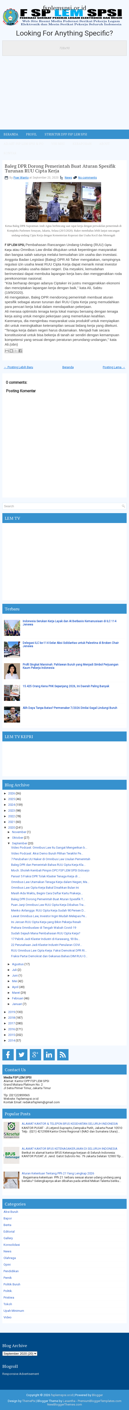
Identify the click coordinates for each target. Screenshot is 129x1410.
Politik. (8, 1291)
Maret (16, 992)
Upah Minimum (14, 1310)
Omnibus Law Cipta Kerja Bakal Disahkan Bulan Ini (45, 887)
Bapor (8, 1218)
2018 (11, 1017)
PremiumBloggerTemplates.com (99, 1401)
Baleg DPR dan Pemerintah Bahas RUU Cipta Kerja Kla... (48, 864)
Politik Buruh (12, 1284)
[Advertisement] (64, 94)
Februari (17, 998)
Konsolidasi (12, 1245)
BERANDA (11, 134)
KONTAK (10, 153)
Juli (14, 970)
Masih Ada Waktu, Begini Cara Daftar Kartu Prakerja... (47, 893)
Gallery (8, 1238)
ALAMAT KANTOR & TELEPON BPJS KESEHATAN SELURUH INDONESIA (70, 1123)
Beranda (68, 367)
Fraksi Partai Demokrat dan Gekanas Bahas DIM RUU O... (49, 956)
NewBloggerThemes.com (64, 1404)
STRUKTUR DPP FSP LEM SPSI (66, 134)
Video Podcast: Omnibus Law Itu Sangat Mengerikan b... (49, 847)
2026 (11, 793)
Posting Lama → (114, 367)
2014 (11, 1040)
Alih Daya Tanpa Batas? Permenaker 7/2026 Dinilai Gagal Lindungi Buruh (70, 708)
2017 (11, 1023)
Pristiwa (9, 1297)
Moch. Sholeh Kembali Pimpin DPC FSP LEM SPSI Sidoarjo (50, 870)
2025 (11, 799)
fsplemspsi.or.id (64, 8)
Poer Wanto (21, 177)
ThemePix (28, 1401)
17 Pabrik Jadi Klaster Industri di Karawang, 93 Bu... (45, 939)
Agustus (18, 964)
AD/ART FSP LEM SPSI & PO (23, 144)
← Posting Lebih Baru (18, 367)
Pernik (8, 1277)
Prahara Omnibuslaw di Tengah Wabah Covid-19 (43, 927)
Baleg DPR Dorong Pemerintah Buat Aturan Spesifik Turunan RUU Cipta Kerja (60, 168)
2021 (11, 822)
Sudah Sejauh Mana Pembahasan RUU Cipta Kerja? (45, 933)
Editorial (9, 1231)
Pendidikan (11, 1271)
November (19, 832)
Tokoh (8, 1304)
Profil (31, 134)
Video (8, 1317)
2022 (11, 816)
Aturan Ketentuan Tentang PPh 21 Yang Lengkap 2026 (58, 1173)
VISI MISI (58, 144)
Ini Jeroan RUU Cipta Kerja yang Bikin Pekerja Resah (46, 922)
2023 (11, 810)
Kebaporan (82, 144)
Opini (7, 1264)
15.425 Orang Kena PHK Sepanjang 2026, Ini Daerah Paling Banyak (66, 686)
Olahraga (10, 1258)
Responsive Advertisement (20, 1374)
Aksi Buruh (11, 1212)
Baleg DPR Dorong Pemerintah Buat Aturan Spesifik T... (48, 899)
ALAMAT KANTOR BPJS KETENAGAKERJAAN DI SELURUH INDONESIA (69, 1148)
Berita (7, 1225)
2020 (11, 827)
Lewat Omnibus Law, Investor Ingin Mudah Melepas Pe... (49, 916)
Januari (17, 1004)
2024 (11, 804)
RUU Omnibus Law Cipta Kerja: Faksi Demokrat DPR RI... (49, 950)
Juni (15, 975)
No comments (87, 177)
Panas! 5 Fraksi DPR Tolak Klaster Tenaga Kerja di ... (45, 876)
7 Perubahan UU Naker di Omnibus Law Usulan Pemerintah (50, 859)
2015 (11, 1035)
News (68, 177)
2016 (11, 1029)
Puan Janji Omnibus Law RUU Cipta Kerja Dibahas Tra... (48, 905)
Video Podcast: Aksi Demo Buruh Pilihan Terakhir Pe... (47, 853)
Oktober (17, 837)
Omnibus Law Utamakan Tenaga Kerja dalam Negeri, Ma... (50, 882)
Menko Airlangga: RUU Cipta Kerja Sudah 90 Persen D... (48, 910)
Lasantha (69, 1401)
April (15, 987)
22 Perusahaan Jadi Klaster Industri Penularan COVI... (46, 945)
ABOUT (104, 144)
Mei (14, 981)
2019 (11, 1012)
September (19, 843)
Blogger (97, 1395)
